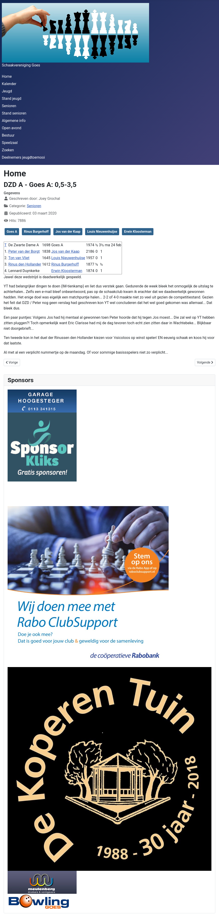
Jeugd (7, 91)
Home (7, 76)
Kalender (9, 84)
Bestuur (8, 135)
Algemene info (14, 120)
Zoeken (8, 150)
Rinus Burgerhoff (36, 231)
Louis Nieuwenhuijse (102, 231)
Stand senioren (14, 113)
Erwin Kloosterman (137, 231)
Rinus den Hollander (24, 264)
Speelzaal (10, 142)
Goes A (12, 231)
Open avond (11, 128)
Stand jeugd (11, 98)
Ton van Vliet (18, 258)
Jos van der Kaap (67, 231)
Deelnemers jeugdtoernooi (23, 157)
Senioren (9, 106)
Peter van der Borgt (24, 251)
